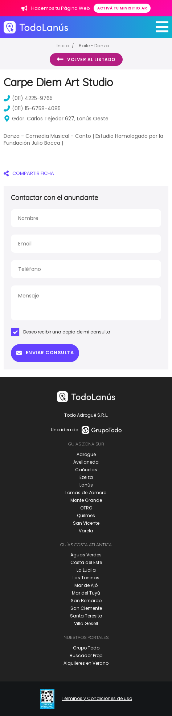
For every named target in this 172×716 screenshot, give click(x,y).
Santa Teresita (86, 616)
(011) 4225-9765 (28, 98)
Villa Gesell (86, 623)
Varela (86, 531)
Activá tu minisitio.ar (122, 8)
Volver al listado (86, 59)
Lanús (86, 485)
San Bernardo (86, 600)
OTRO (86, 508)
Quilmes (86, 515)
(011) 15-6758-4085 (32, 108)
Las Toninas (86, 578)
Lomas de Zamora (86, 492)
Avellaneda (86, 462)
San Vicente (86, 523)
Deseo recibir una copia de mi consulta (60, 332)
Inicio (63, 46)
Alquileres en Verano (86, 663)
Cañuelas (86, 470)
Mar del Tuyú (86, 593)
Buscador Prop (86, 655)
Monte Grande (86, 500)
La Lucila (86, 570)
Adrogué (86, 454)
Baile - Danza (94, 46)
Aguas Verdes (86, 555)
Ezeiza (86, 477)
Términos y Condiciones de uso (97, 698)
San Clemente (86, 608)
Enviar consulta (45, 352)
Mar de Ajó (86, 585)
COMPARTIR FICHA (29, 173)
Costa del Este (86, 562)
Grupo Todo (86, 648)
